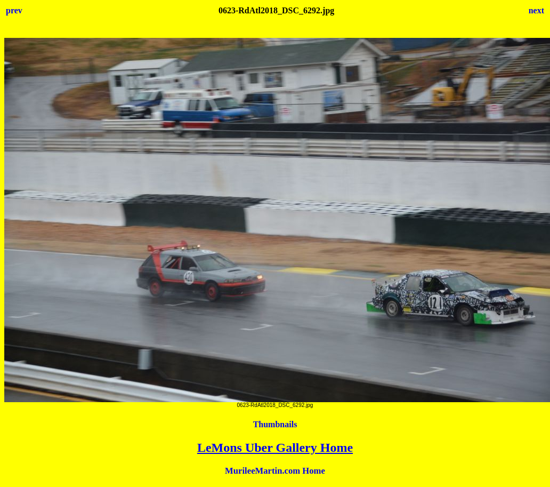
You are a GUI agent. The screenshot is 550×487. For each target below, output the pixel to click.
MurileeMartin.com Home (275, 471)
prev (14, 10)
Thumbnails (275, 424)
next (536, 10)
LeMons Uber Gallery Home (275, 447)
